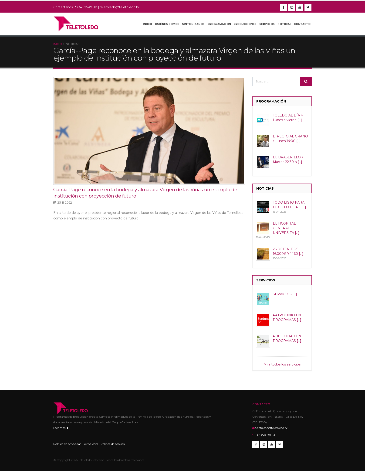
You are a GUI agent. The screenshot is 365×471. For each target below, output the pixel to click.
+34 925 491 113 (87, 7)
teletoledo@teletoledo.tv (119, 7)
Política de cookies (113, 444)
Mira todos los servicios (282, 364)
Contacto (302, 24)
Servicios (267, 24)
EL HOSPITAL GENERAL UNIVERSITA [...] (286, 228)
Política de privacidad (67, 444)
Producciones (245, 24)
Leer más (60, 428)
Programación (219, 24)
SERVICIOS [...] (285, 294)
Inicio (147, 24)
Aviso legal (91, 444)
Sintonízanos (193, 24)
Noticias (284, 24)
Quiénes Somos (167, 24)
